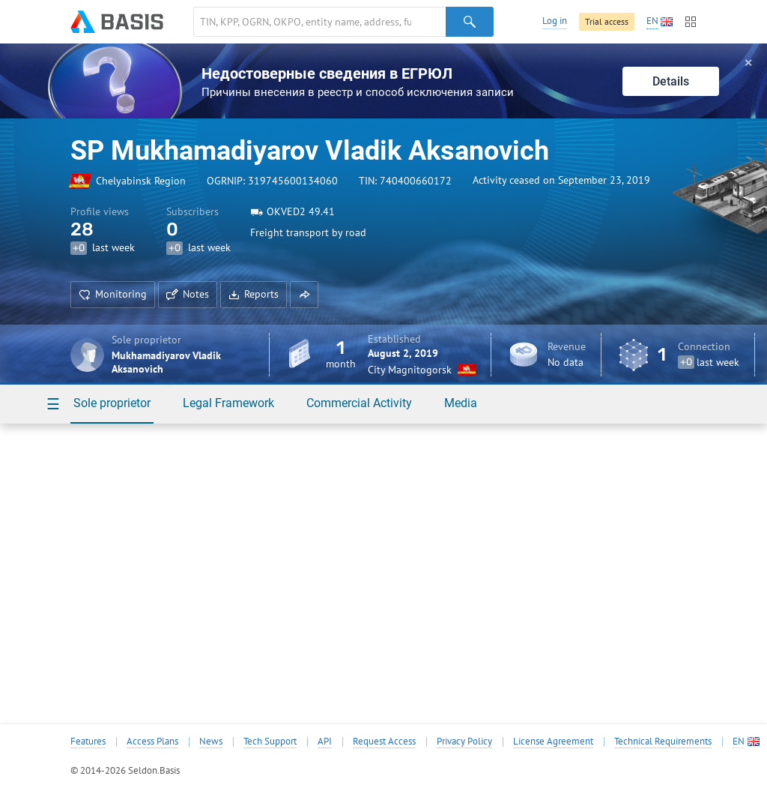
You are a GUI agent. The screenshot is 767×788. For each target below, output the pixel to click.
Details (670, 81)
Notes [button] (187, 294)
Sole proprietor (112, 403)
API (325, 742)
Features (88, 742)
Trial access (606, 21)
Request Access (384, 742)
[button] (304, 294)
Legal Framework (228, 403)
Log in (554, 20)
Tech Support (270, 742)
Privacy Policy (464, 742)
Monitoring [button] (113, 294)
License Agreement (553, 742)
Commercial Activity (359, 403)
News (210, 742)
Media (460, 403)
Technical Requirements (663, 742)
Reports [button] (253, 294)
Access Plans (152, 742)
